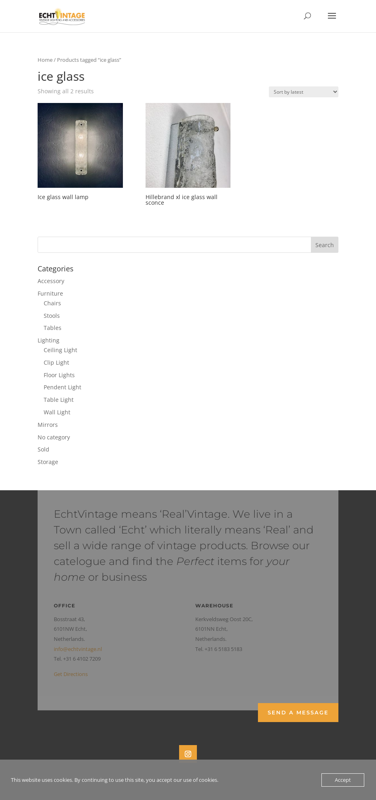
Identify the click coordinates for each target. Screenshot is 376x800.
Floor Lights (59, 375)
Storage (48, 462)
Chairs (52, 303)
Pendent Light (62, 387)
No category (54, 437)
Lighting (48, 340)
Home (45, 59)
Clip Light (56, 362)
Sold (43, 449)
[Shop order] (303, 91)
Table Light (59, 399)
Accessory (51, 281)
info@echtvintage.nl (78, 649)
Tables (52, 328)
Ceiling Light (60, 350)
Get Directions (71, 674)
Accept (343, 779)
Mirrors (48, 424)
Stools (52, 315)
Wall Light (57, 412)
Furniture (50, 293)
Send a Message (298, 712)
